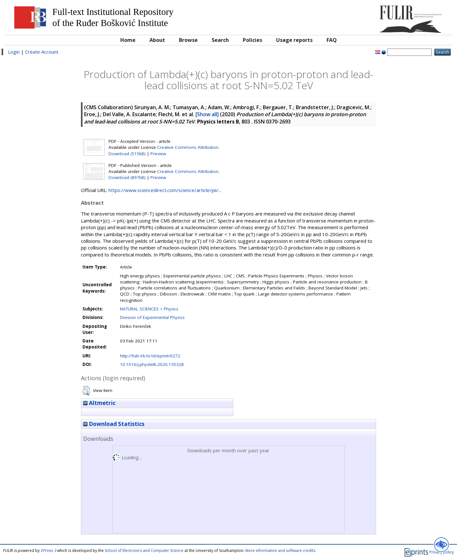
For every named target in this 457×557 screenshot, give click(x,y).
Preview (158, 153)
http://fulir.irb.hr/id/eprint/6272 (150, 356)
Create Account (41, 52)
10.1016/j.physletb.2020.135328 (152, 364)
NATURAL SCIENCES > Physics (149, 309)
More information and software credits (280, 550)
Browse (188, 39)
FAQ (332, 39)
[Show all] (207, 114)
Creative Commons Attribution (187, 147)
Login (14, 52)
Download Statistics (113, 424)
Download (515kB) (127, 153)
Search (220, 39)
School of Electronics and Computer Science (144, 550)
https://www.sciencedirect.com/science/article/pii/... (165, 190)
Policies (252, 39)
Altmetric (99, 403)
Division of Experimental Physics (152, 317)
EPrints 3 (48, 550)
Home (128, 39)
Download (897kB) (127, 177)
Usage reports (294, 39)
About (157, 39)
